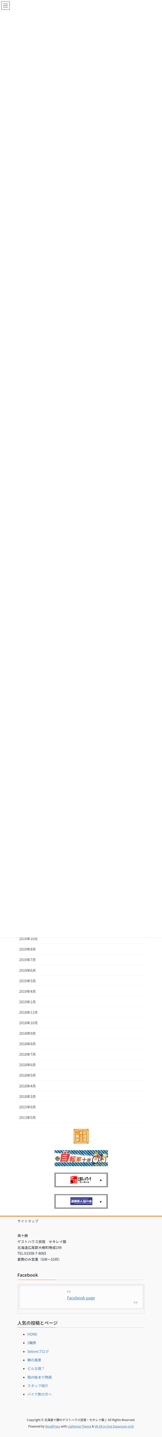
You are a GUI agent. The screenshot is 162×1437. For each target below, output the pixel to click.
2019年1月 (27, 1001)
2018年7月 (27, 1054)
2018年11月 (28, 1012)
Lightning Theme (79, 1426)
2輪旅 (31, 1342)
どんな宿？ (36, 1368)
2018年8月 (27, 1043)
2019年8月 (27, 949)
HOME (32, 1334)
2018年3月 (27, 1096)
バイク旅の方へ (39, 1394)
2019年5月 (27, 980)
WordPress (52, 1426)
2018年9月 (27, 1033)
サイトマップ (27, 1221)
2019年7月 (27, 959)
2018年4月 (27, 1085)
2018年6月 (27, 1064)
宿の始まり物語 (39, 1377)
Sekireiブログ (38, 1351)
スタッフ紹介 (37, 1385)
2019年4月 (27, 991)
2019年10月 (28, 938)
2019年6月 (27, 970)
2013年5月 (27, 1117)
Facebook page (81, 1298)
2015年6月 (27, 1106)
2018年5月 (27, 1075)
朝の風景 (34, 1359)
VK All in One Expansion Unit (114, 1426)
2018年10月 (28, 1022)
